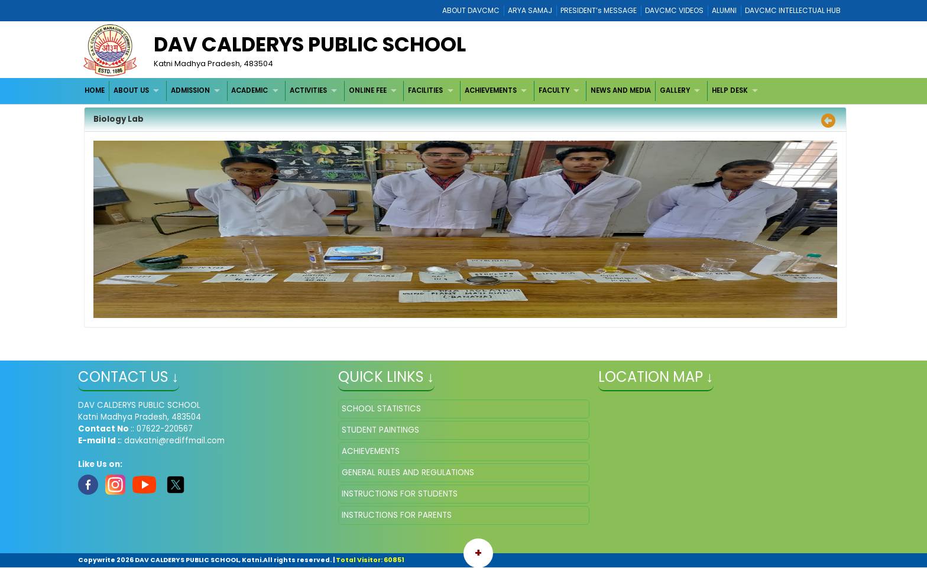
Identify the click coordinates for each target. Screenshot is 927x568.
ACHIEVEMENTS (491, 90)
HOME (95, 90)
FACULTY (554, 90)
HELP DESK (730, 90)
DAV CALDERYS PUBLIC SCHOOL (310, 44)
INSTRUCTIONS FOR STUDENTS (400, 493)
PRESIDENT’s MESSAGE (598, 10)
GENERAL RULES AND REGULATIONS (408, 472)
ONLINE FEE (368, 90)
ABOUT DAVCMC (471, 10)
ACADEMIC (249, 90)
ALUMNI (724, 10)
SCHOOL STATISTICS (381, 408)
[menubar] (423, 90)
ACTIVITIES (308, 90)
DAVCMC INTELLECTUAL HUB (793, 10)
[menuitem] (95, 90)
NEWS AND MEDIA (621, 90)
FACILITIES (425, 90)
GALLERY (675, 90)
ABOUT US (131, 90)
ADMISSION (190, 90)
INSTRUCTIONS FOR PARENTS (397, 515)
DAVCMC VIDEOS (674, 10)
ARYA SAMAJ (530, 10)
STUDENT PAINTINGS (380, 430)
